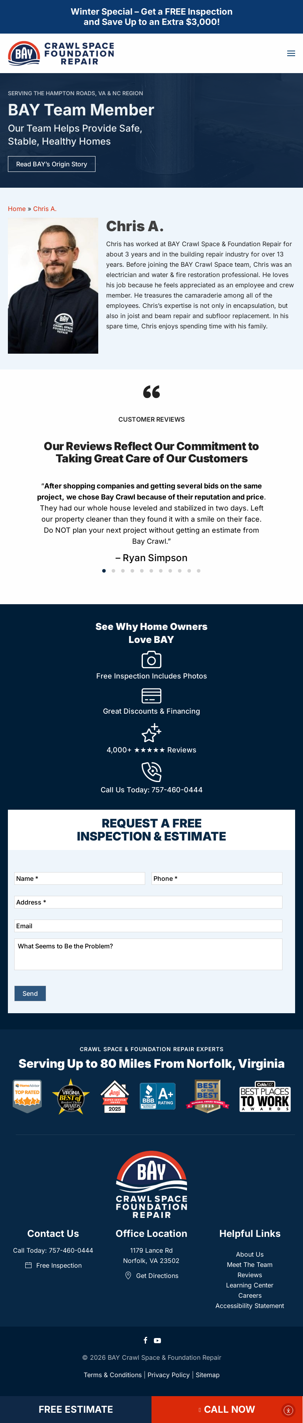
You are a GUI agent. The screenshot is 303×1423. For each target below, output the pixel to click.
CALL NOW (227, 1409)
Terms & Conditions (113, 1375)
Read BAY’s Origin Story (51, 164)
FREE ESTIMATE (76, 1409)
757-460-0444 (177, 790)
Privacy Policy (169, 1375)
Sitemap (208, 1375)
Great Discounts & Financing (151, 711)
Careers (250, 1295)
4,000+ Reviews (151, 750)
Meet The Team (250, 1264)
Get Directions (151, 1276)
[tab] (104, 571)
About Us (250, 1254)
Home (17, 209)
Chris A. (45, 209)
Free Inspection (53, 1265)
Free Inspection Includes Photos (151, 676)
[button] (291, 53)
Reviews (250, 1275)
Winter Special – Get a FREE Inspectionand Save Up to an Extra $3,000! (152, 16)
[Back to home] (61, 53)
